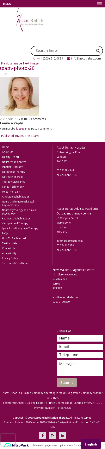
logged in (21, 128)
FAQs (5, 233)
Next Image (31, 63)
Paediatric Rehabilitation (16, 218)
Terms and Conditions (15, 263)
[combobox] (91, 444)
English (91, 444)
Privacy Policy (10, 258)
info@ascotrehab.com (86, 58)
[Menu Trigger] (52, 3)
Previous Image (11, 63)
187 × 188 (22, 119)
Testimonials (9, 243)
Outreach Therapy (12, 177)
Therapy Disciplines (13, 181)
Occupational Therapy (15, 223)
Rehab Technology (13, 186)
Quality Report (10, 157)
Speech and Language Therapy (20, 228)
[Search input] (65, 51)
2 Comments (37, 119)
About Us (7, 152)
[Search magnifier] (98, 51)
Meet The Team (11, 191)
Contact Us (8, 248)
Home (5, 147)
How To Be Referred (14, 238)
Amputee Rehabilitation (16, 196)
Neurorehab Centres (14, 162)
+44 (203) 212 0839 (50, 58)
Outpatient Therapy (13, 172)
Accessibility (9, 253)
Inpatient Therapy (12, 167)
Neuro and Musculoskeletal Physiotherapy (18, 203)
